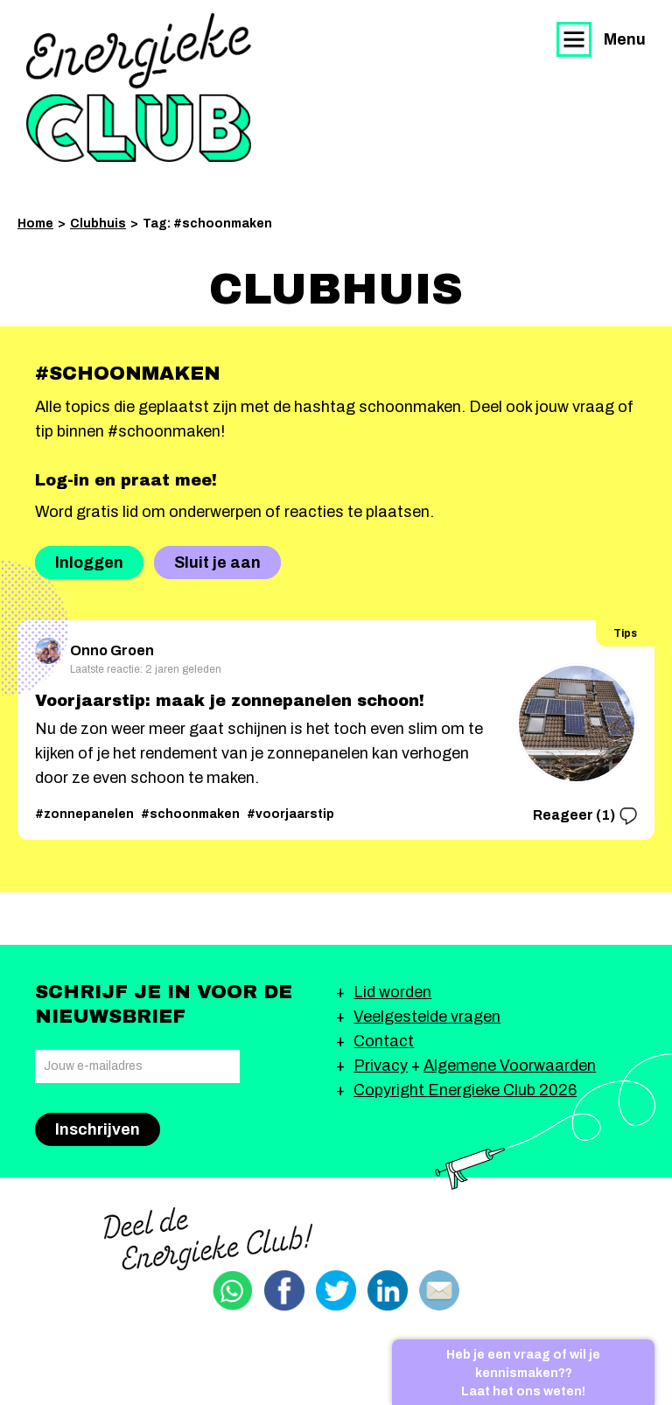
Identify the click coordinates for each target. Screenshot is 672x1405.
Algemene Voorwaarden (510, 1065)
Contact (384, 1041)
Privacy (381, 1065)
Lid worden (392, 992)
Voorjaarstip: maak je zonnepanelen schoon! (229, 700)
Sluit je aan (217, 562)
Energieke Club (138, 87)
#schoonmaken (190, 814)
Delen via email (439, 1290)
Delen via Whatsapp (233, 1290)
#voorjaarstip (290, 814)
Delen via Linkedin (388, 1290)
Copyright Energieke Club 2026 (465, 1090)
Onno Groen (94, 648)
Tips (625, 633)
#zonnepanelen (84, 814)
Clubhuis (98, 223)
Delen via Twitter (336, 1290)
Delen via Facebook (284, 1290)
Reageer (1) (585, 816)
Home (35, 223)
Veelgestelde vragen (427, 1016)
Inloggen (89, 562)
